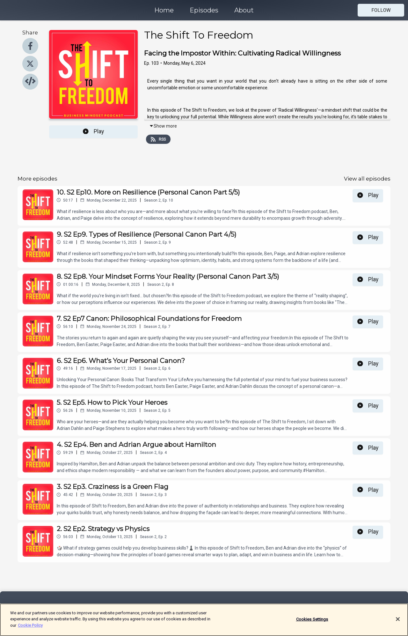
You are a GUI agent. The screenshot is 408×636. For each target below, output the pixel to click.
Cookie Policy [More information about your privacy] (30, 628)
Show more (163, 126)
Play (93, 131)
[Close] (398, 622)
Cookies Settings (312, 622)
